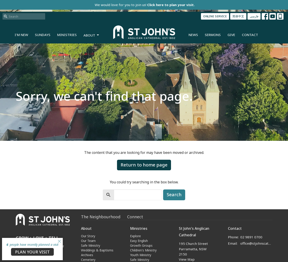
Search (174, 194)
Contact (250, 34)
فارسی (254, 16)
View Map (187, 259)
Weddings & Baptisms (97, 250)
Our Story (88, 236)
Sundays (42, 34)
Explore (135, 236)
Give (231, 34)
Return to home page (144, 165)
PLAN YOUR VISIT (32, 252)
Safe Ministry (90, 245)
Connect (135, 216)
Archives (87, 255)
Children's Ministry (143, 250)
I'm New (21, 34)
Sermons (213, 34)
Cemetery (88, 259)
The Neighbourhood (100, 216)
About (91, 35)
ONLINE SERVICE (215, 16)
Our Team (88, 241)
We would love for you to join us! (145, 4)
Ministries (67, 34)
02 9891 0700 (251, 237)
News (193, 34)
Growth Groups (141, 245)
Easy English (139, 241)
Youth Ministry (140, 255)
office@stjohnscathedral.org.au (256, 243)
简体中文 (238, 16)
